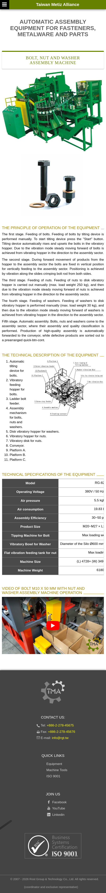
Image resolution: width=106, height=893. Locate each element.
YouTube (57, 808)
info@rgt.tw (60, 738)
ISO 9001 (53, 776)
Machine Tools (56, 770)
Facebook (58, 802)
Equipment (54, 764)
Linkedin (57, 815)
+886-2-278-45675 (60, 725)
